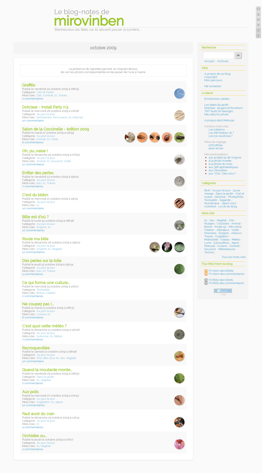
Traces (63, 95)
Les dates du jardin (216, 104)
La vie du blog (227, 206)
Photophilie (235, 196)
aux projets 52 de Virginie (225, 157)
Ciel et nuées (45, 92)
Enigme (42, 227)
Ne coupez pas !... (38, 304)
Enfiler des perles (38, 173)
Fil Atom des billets (221, 270)
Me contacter (212, 86)
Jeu (62, 358)
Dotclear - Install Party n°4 (45, 107)
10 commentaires (33, 230)
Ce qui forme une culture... (46, 282)
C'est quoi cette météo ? (44, 326)
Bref (207, 190)
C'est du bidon (35, 195)
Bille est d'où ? (35, 217)
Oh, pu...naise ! (35, 151)
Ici (55, 95)
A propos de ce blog (217, 73)
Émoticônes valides (217, 98)
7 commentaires (32, 186)
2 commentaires (32, 98)
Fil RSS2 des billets (221, 279)
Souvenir (57, 161)
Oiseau (225, 239)
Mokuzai (209, 245)
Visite (54, 139)
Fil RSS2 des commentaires (226, 283)
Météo (58, 336)
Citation (51, 292)
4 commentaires (32, 427)
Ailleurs (236, 233)
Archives (222, 61)
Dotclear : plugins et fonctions (223, 108)
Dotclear (220, 196)
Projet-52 (220, 226)
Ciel (39, 95)
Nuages (209, 223)
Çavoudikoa (221, 242)
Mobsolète (211, 239)
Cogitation (43, 402)
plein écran (216, 148)
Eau (39, 183)
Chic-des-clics (46, 358)
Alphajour (223, 229)
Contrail (48, 95)
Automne (43, 336)
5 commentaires (32, 274)
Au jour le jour (46, 114)
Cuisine (41, 314)
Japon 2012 (229, 203)
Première (210, 233)
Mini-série (235, 226)
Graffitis (28, 85)
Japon (59, 402)
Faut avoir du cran (38, 413)
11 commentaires (33, 164)
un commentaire (33, 120)
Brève (40, 292)
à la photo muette (220, 160)
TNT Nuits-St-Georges (218, 111)
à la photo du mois (220, 163)
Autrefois (210, 206)
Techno (209, 252)
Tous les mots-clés (234, 257)
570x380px (216, 145)
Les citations (217, 129)
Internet (78, 117)
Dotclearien (44, 117)
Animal (41, 139)
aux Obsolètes (218, 170)
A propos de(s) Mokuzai (219, 120)
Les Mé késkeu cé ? (221, 132)
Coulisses (223, 223)
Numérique (211, 203)
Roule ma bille (35, 239)
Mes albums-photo (216, 114)
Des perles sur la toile (41, 260)
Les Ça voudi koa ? (221, 136)
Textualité (43, 289)
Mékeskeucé (226, 249)
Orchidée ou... (34, 435)
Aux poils (30, 392)
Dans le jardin (45, 376)
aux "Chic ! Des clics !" (222, 173)
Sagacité (225, 200)
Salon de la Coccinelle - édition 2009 (55, 129)
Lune (207, 242)
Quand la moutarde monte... (47, 370)
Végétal (57, 248)
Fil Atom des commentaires (226, 273)
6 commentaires (32, 142)
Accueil (209, 61)
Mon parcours (213, 80)
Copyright (210, 77)
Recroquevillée (36, 348)
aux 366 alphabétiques (223, 167)
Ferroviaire (60, 117)
